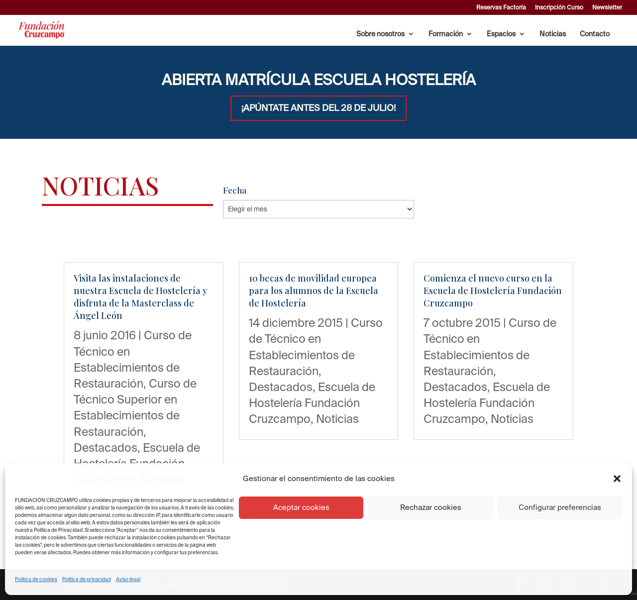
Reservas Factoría (501, 7)
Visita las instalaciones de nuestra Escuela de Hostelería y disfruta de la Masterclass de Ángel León (140, 297)
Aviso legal (128, 579)
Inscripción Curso (559, 7)
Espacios (501, 34)
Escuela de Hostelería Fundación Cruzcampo (312, 402)
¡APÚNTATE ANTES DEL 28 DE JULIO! (318, 107)
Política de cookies (36, 579)
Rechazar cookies (430, 507)
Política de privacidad (86, 579)
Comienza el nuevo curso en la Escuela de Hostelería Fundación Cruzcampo (493, 290)
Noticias (552, 34)
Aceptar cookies (301, 507)
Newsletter (607, 7)
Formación (445, 34)
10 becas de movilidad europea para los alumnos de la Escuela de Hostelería (313, 290)
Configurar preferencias (560, 507)
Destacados (105, 447)
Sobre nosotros (380, 34)
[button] (617, 479)
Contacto (595, 34)
